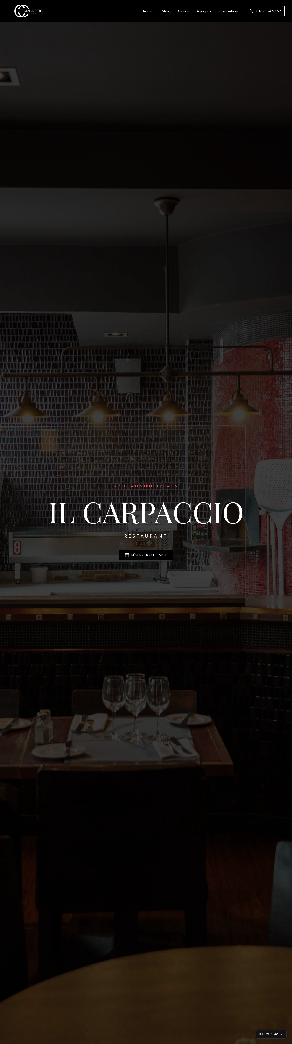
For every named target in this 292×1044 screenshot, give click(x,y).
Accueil (148, 11)
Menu (166, 11)
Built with (268, 1034)
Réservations (228, 11)
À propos (204, 11)
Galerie (183, 11)
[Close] (282, 1034)
